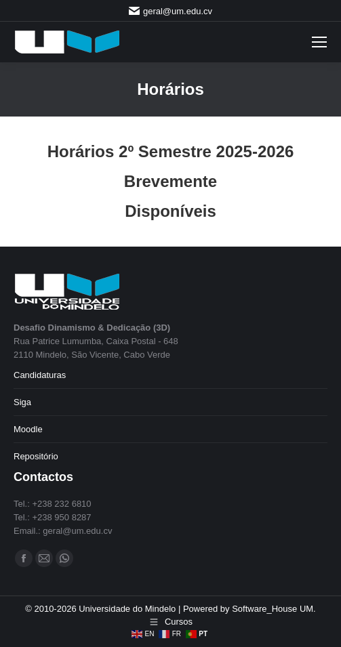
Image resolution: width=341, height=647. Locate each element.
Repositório (36, 456)
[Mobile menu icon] (319, 42)
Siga (22, 402)
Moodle (28, 429)
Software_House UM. (274, 609)
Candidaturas (40, 375)
